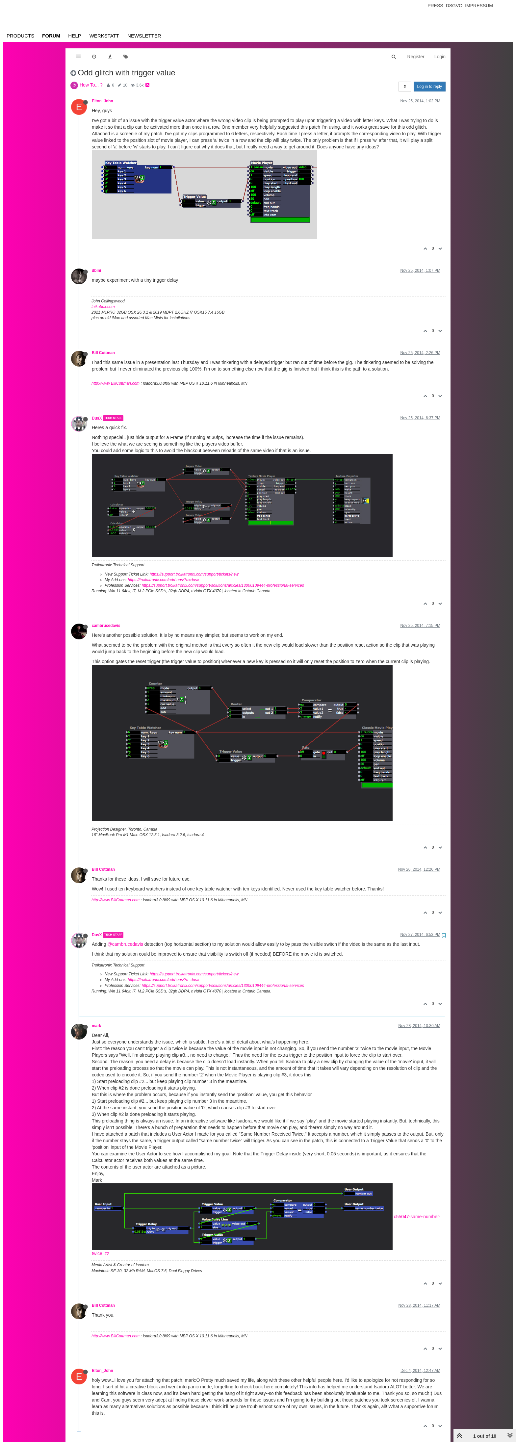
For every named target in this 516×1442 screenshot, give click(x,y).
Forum (51, 36)
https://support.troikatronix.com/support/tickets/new (194, 574)
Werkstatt (104, 36)
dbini (96, 270)
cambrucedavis (106, 625)
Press (435, 5)
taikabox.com (103, 306)
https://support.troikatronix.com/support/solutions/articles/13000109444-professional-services (223, 585)
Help (74, 36)
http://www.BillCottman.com (115, 383)
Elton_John (102, 101)
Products (20, 36)
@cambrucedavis (125, 944)
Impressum (479, 5)
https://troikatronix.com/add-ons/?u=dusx (163, 580)
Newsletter (144, 36)
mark (96, 1025)
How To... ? (91, 85)
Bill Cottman (103, 352)
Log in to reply (429, 86)
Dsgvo (454, 5)
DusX (97, 418)
